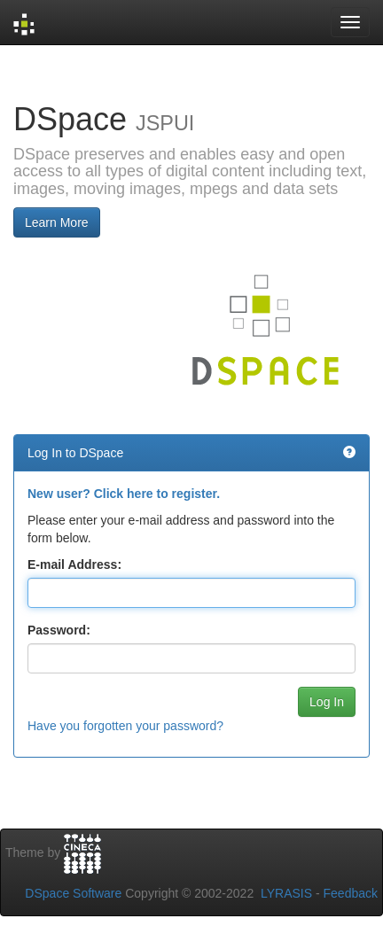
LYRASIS (286, 893)
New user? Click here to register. (123, 493)
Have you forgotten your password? (125, 726)
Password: (58, 630)
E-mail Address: (74, 564)
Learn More (57, 222)
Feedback (351, 893)
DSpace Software (73, 893)
